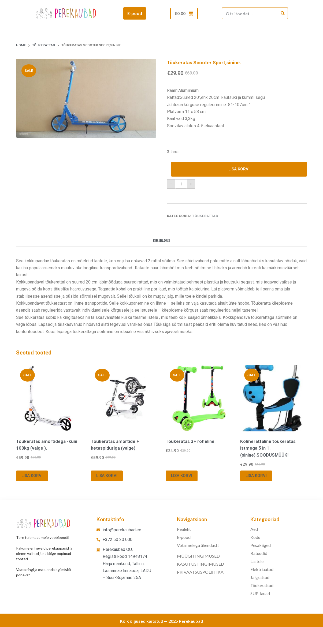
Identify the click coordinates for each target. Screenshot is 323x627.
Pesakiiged (260, 545)
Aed (254, 529)
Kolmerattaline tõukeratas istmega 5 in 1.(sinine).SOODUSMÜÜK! (268, 448)
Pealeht (184, 529)
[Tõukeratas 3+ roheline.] (199, 398)
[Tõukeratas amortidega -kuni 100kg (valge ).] (49, 398)
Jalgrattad (259, 577)
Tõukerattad (205, 216)
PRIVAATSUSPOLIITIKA (200, 571)
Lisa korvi (239, 169)
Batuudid (258, 553)
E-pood (184, 537)
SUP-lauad (260, 593)
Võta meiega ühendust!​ (198, 545)
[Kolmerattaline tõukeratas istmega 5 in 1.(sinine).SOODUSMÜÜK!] (273, 398)
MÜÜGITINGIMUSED (198, 555)
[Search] (283, 13)
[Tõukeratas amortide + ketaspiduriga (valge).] (124, 398)
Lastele (256, 561)
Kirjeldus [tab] (161, 241)
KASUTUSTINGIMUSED (200, 563)
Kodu (255, 537)
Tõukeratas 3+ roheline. (191, 441)
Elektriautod (261, 569)
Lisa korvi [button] (32, 475)
